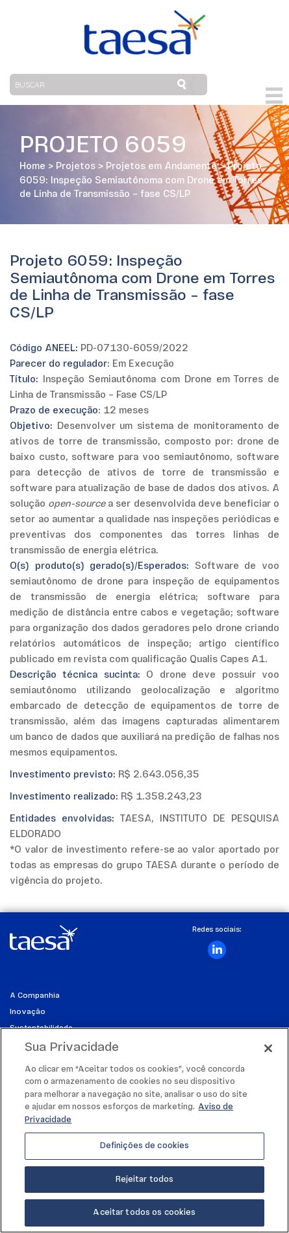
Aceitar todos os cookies (144, 1215)
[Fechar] (268, 1050)
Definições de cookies (145, 1148)
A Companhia (35, 996)
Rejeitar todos (145, 1181)
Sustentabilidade (41, 1028)
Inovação (27, 1012)
